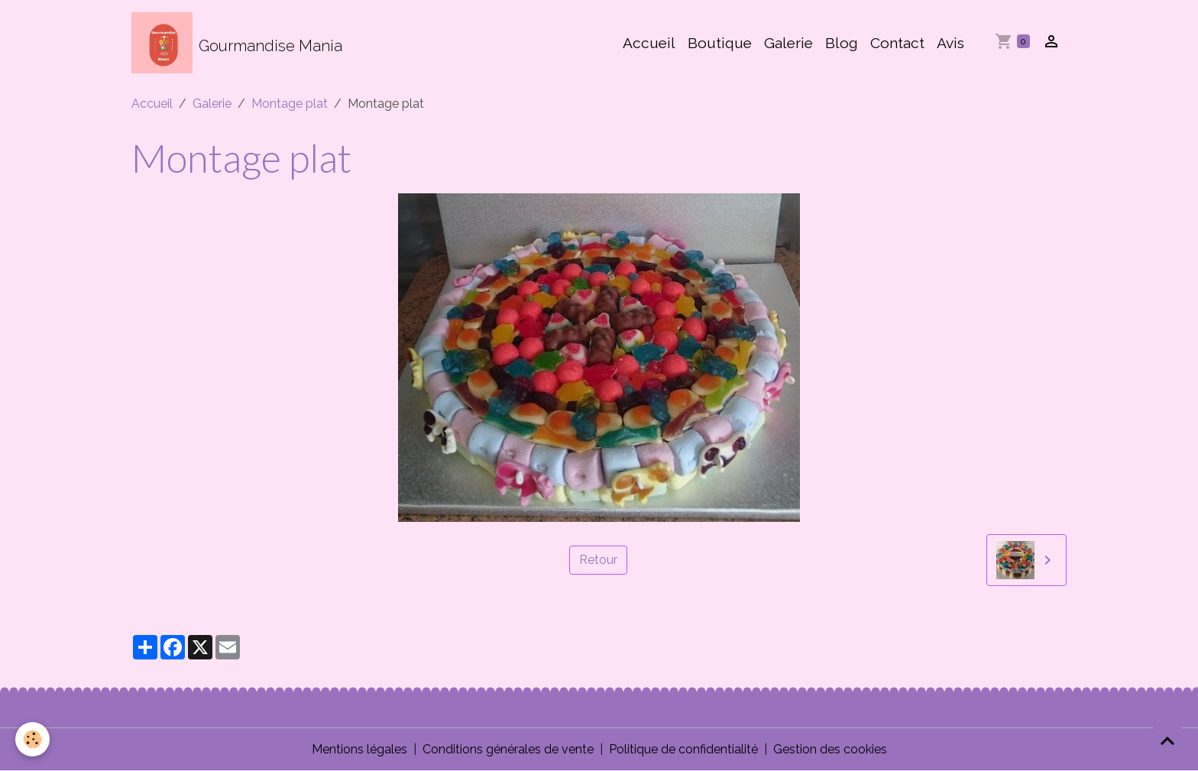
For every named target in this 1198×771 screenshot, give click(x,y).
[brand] (236, 42)
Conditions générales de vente (508, 749)
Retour (598, 559)
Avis (950, 42)
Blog (841, 42)
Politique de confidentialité (683, 749)
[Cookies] (32, 739)
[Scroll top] (1167, 740)
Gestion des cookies (830, 749)
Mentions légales (359, 749)
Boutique (720, 42)
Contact (897, 42)
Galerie (788, 42)
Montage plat (289, 103)
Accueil (649, 42)
